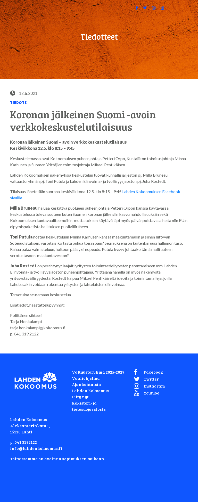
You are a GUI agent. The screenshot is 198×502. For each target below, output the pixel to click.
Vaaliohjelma (86, 378)
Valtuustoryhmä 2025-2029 (98, 372)
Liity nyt (80, 396)
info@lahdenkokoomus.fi (36, 448)
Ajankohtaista (86, 384)
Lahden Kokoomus (90, 390)
